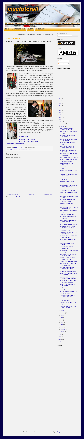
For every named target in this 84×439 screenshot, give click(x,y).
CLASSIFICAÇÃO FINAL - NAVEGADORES (28, 141)
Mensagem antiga (48, 194)
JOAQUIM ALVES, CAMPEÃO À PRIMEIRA (68, 261)
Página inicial (31, 194)
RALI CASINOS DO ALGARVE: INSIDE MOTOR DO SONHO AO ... (67, 200)
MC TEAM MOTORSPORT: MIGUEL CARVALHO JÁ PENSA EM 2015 (67, 227)
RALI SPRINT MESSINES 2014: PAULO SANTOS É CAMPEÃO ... (68, 299)
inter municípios (24, 149)
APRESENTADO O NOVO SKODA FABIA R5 (69, 157)
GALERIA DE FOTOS (23, 136)
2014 (11, 149)
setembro (63, 313)
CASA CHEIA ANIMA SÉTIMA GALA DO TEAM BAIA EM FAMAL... (68, 160)
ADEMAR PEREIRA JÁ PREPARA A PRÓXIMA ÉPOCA (67, 164)
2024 (60, 100)
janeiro (62, 331)
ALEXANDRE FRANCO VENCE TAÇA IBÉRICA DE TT (67, 247)
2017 (60, 114)
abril (62, 324)
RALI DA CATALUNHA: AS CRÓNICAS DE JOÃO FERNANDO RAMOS (68, 292)
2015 (60, 119)
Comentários (61, 63)
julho (62, 317)
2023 (60, 103)
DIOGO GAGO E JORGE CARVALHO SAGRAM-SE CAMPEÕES (67, 129)
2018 (60, 112)
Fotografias (16, 149)
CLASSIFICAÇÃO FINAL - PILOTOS (27, 140)
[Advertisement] (65, 369)
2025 (60, 98)
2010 (60, 341)
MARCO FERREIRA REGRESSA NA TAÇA (68, 224)
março (62, 327)
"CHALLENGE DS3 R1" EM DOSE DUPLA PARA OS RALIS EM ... (68, 307)
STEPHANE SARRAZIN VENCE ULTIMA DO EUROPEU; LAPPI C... (69, 251)
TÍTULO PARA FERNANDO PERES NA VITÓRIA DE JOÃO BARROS (67, 296)
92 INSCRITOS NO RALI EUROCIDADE (68, 271)
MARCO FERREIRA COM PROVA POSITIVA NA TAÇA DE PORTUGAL (68, 186)
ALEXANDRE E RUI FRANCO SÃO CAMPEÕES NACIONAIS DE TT (67, 268)
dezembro (63, 124)
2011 (60, 339)
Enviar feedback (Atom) (17, 197)
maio (62, 322)
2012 (60, 337)
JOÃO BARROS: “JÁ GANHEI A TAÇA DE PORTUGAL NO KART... (68, 233)
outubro (63, 310)
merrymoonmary (44, 432)
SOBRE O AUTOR (40, 29)
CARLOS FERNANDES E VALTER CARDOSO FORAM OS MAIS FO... (69, 208)
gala (19, 149)
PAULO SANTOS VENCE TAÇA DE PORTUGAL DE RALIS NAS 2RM (67, 189)
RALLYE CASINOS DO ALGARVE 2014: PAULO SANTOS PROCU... (68, 240)
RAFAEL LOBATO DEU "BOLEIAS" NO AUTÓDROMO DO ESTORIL (68, 281)
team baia (30, 149)
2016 (60, 117)
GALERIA (30, 29)
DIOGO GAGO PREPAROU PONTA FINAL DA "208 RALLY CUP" (68, 255)
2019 (60, 110)
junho (62, 320)
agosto (62, 315)
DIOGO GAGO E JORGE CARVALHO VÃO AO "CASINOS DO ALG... (68, 264)
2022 (60, 105)
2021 (60, 108)
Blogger (59, 432)
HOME (7, 29)
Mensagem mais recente (12, 194)
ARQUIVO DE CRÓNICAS (18, 29)
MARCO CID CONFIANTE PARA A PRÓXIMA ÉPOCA (67, 182)
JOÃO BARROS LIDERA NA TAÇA (67, 214)
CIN (12, 149)
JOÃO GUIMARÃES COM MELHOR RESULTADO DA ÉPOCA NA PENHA (68, 277)
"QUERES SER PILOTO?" (65, 230)
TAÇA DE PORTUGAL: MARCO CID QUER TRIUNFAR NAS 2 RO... (68, 236)
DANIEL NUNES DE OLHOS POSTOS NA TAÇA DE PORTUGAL (68, 221)
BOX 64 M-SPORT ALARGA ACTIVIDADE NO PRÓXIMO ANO (68, 140)
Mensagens (61, 61)
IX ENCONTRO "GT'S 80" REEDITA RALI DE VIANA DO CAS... (68, 171)
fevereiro (63, 329)
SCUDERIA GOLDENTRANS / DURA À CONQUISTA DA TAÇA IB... (68, 258)
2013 (60, 334)
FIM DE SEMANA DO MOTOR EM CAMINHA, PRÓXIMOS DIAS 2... (67, 147)
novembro (63, 126)
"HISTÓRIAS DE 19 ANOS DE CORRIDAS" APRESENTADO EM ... (68, 175)
